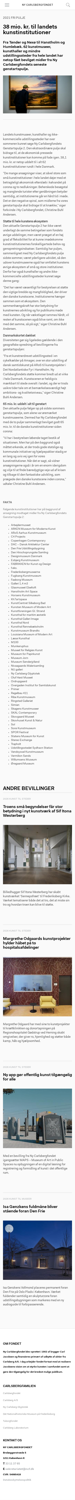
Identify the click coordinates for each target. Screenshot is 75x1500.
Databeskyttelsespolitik (17, 1480)
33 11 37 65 (12, 1463)
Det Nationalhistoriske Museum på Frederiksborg (29, 1414)
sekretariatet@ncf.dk (19, 1469)
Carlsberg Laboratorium (15, 1428)
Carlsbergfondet (11, 1393)
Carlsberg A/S (10, 1400)
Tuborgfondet (10, 1421)
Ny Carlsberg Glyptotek (15, 1407)
